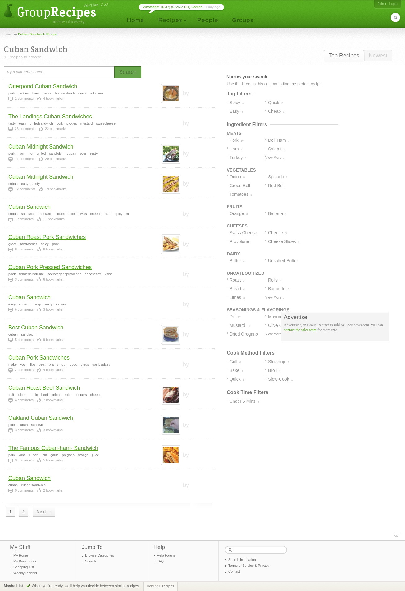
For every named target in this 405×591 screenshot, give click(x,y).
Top (395, 535)
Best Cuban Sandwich (35, 327)
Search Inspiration (242, 559)
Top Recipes (344, 56)
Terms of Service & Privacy (248, 565)
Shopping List (23, 567)
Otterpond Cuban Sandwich (42, 86)
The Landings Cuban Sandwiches (50, 116)
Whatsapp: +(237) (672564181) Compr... (173, 7)
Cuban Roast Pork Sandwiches (47, 237)
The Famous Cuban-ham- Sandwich (53, 448)
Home (8, 34)
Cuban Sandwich (29, 207)
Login (393, 4)
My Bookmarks (24, 561)
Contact (234, 571)
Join (381, 4)
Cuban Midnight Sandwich (40, 147)
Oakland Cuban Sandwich (40, 418)
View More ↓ (274, 157)
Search (90, 561)
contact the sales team (300, 330)
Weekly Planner (25, 573)
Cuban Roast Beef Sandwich (44, 388)
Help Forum (166, 555)
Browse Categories (99, 555)
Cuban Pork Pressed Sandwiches (50, 267)
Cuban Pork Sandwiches (39, 358)
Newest (378, 56)
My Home (20, 555)
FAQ (160, 561)
